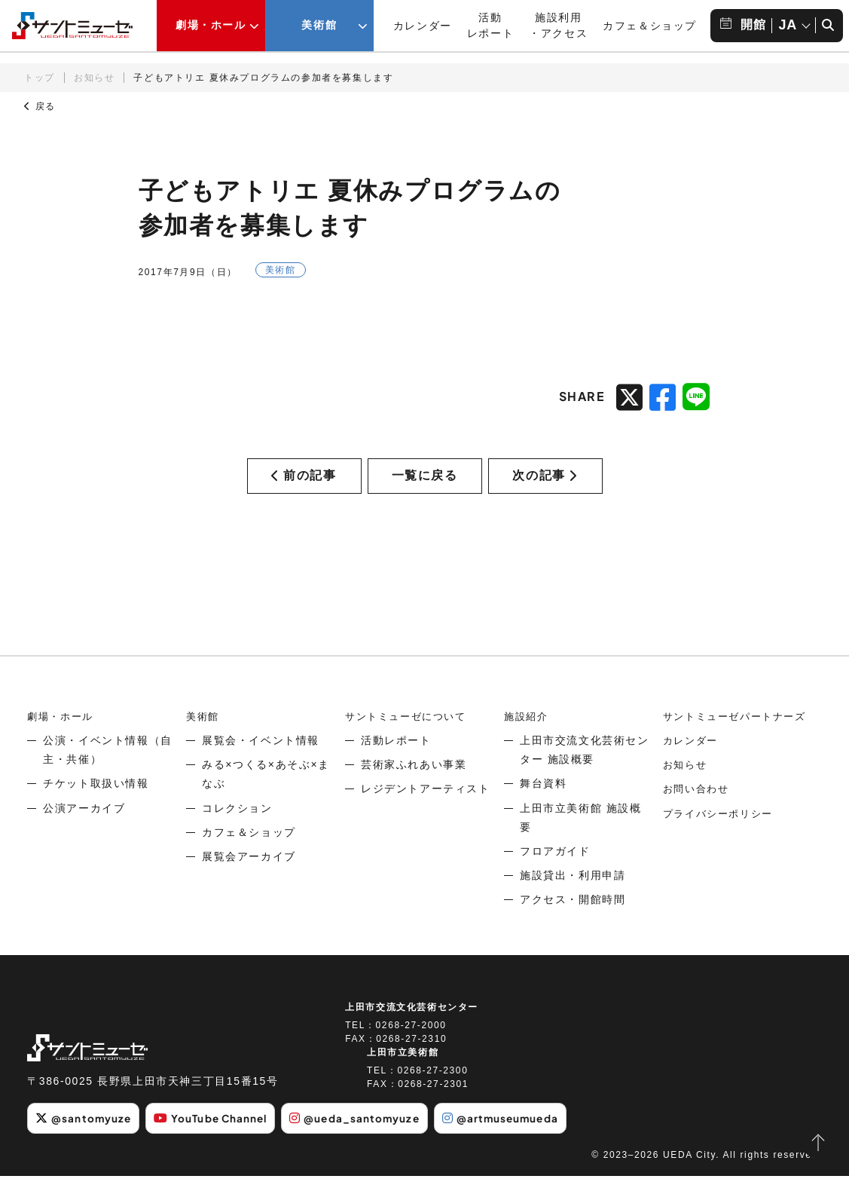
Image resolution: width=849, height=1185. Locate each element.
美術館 (203, 726)
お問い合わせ (698, 799)
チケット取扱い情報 (95, 794)
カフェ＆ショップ (650, 26)
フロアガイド (555, 861)
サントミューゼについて (410, 726)
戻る (40, 106)
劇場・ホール (62, 726)
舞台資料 (543, 794)
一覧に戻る (425, 480)
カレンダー (422, 26)
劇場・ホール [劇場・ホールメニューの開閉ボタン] (211, 25)
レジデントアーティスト (425, 799)
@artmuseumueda (517, 1128)
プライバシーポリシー (721, 823)
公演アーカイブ (84, 818)
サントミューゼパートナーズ (739, 726)
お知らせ (94, 77)
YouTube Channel (217, 1128)
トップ (39, 77)
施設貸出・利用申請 (572, 886)
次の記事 (544, 480)
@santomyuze (84, 1128)
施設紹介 (527, 726)
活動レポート (396, 750)
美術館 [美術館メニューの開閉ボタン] (319, 25)
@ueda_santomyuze (367, 1128)
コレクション (237, 818)
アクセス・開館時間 (572, 910)
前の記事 (303, 480)
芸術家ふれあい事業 (413, 775)
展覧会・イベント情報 (260, 750)
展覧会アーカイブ (249, 866)
